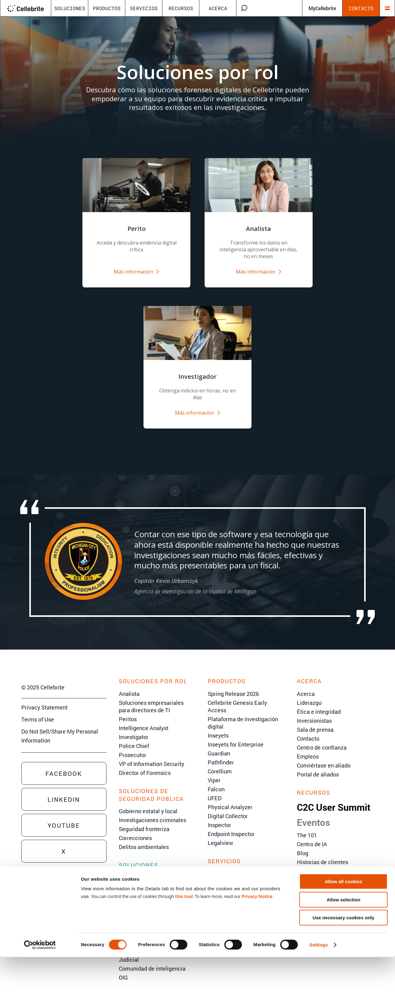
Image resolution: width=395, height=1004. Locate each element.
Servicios (144, 8)
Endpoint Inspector (231, 827)
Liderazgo (309, 696)
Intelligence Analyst (143, 721)
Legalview (220, 836)
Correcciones (135, 831)
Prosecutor (132, 748)
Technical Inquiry (42, 882)
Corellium (220, 764)
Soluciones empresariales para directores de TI (151, 699)
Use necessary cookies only (343, 964)
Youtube (64, 819)
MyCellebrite (322, 8)
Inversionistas (314, 714)
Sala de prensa (315, 723)
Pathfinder (221, 755)
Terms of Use (37, 713)
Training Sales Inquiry (48, 894)
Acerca (218, 8)
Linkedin (64, 793)
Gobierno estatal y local (148, 804)
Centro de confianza (322, 741)
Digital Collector (228, 809)
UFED (215, 791)
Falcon (216, 782)
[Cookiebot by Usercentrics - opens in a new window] (40, 992)
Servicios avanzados (233, 876)
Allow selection (343, 946)
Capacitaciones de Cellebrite (243, 867)
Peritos (128, 712)
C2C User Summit (333, 801)
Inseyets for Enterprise (236, 738)
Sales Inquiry (37, 870)
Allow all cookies (343, 928)
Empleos (308, 750)
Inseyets (218, 729)
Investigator (133, 730)
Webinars (308, 864)
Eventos (313, 816)
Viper (214, 773)
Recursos (180, 8)
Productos (107, 8)
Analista (129, 687)
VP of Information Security (151, 757)
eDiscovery (133, 879)
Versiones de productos (326, 882)
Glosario (307, 900)
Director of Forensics (145, 766)
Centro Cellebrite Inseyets (329, 891)
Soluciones (69, 8)
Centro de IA (312, 837)
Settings (319, 991)
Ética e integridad (319, 705)
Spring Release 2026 (233, 687)
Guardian (219, 747)
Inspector (219, 818)
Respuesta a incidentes (148, 897)
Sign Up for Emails (44, 906)
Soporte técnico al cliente (240, 893)
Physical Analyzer (230, 800)
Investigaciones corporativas (155, 888)
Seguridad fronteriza (144, 822)
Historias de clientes (322, 855)
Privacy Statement (44, 701)
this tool (184, 943)
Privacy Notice (257, 943)
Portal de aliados (318, 768)
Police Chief (134, 739)
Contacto (361, 8)
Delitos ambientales (144, 840)
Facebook (63, 767)
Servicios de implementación (244, 885)
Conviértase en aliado (324, 759)
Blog (302, 846)
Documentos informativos (329, 873)
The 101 (307, 828)
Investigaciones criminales (152, 813)
